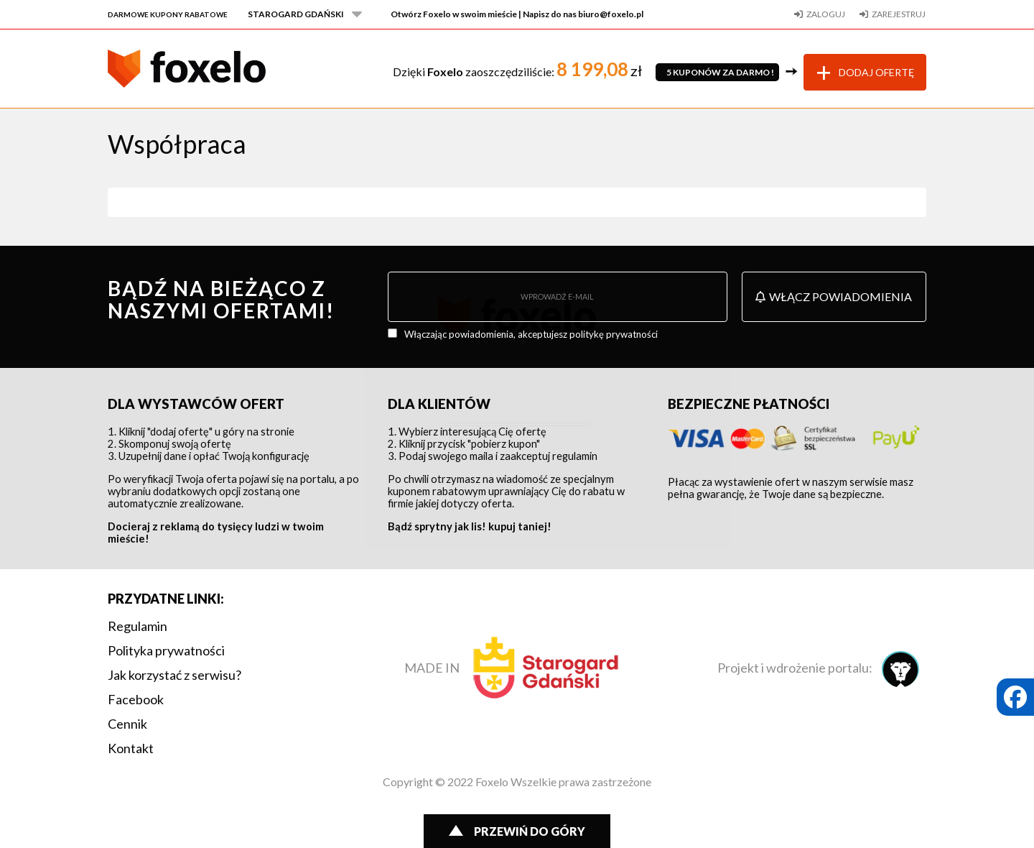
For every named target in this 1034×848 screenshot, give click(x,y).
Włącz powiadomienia (833, 296)
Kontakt (131, 748)
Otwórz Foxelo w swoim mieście (517, 14)
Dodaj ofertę (876, 72)
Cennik (127, 724)
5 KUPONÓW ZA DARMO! (717, 72)
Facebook (136, 699)
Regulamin (137, 626)
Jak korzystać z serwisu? (174, 675)
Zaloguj (825, 14)
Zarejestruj (899, 14)
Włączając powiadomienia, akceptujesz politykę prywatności (531, 334)
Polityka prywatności (166, 650)
